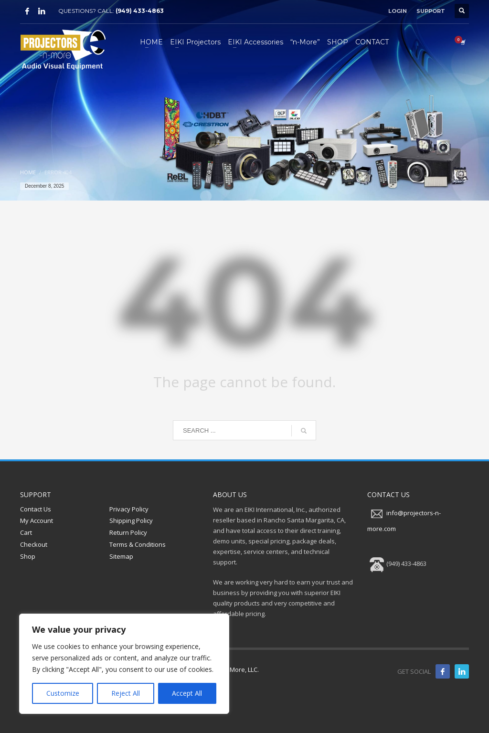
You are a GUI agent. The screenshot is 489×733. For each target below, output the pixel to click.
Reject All (125, 693)
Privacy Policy (129, 509)
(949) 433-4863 (140, 10)
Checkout (33, 544)
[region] (124, 664)
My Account (36, 520)
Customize (62, 693)
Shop (27, 556)
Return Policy (128, 532)
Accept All (187, 693)
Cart (26, 532)
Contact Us (35, 509)
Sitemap (121, 556)
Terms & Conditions (137, 544)
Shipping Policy (131, 520)
